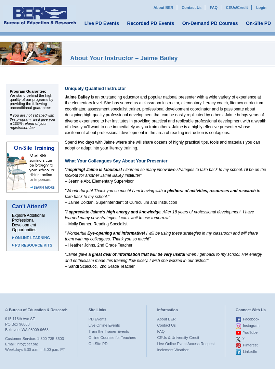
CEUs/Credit (237, 7)
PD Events (97, 319)
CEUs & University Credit (178, 337)
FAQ (214, 7)
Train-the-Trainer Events (109, 331)
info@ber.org (27, 344)
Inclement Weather (172, 350)
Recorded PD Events (150, 23)
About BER (163, 7)
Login (261, 7)
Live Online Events (104, 325)
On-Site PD (258, 23)
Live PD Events (101, 23)
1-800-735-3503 (50, 339)
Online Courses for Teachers (112, 337)
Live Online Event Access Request (185, 344)
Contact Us (191, 7)
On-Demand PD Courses (210, 23)
